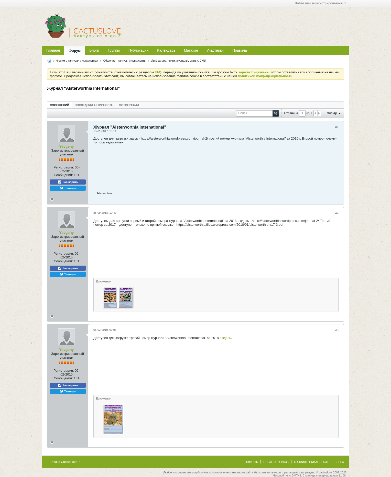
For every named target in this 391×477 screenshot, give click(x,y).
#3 (337, 330)
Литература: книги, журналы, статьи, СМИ (178, 60)
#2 (337, 213)
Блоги (94, 50)
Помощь (251, 461)
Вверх (339, 461)
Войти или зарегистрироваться (320, 3)
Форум (75, 51)
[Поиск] (257, 113)
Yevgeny (66, 146)
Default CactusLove (65, 462)
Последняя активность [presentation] (94, 105)
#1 (337, 127)
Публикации (138, 50)
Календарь (166, 50)
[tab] (59, 104)
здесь (226, 338)
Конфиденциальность (311, 461)
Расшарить (68, 182)
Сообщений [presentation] (59, 105)
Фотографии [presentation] (129, 105)
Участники (215, 50)
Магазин (191, 50)
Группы (114, 50)
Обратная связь (276, 461)
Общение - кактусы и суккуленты (124, 60)
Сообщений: (63, 175)
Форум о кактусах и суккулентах (77, 60)
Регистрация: (63, 167)
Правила (239, 50)
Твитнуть (68, 188)
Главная (53, 50)
